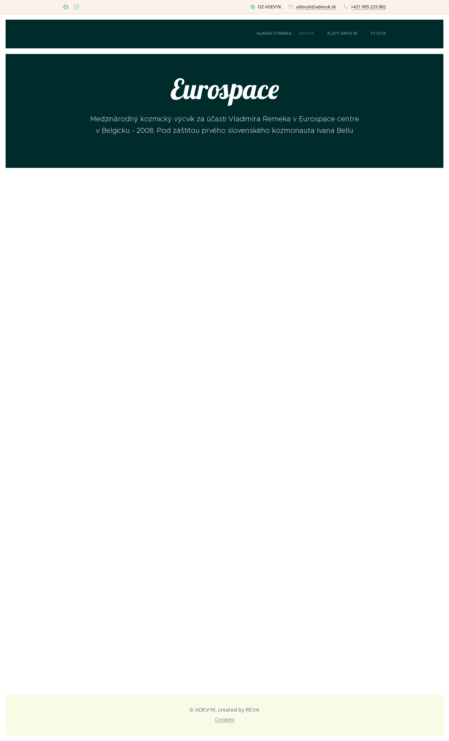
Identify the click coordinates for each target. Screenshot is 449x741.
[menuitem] (355, 34)
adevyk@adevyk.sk (316, 7)
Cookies (224, 719)
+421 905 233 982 (368, 7)
